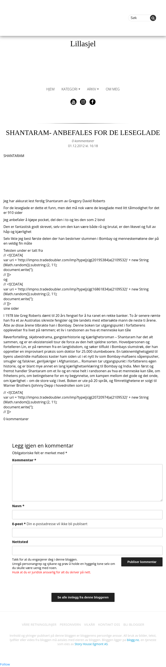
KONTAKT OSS (110, 624)
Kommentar (24, 460)
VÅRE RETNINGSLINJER (37, 624)
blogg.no (133, 640)
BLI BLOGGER (136, 624)
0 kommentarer (83, 140)
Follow (5, 664)
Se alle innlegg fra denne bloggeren (83, 597)
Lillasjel (83, 43)
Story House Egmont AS (91, 644)
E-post (50, 523)
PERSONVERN (70, 624)
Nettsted (20, 541)
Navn (18, 505)
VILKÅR (89, 624)
